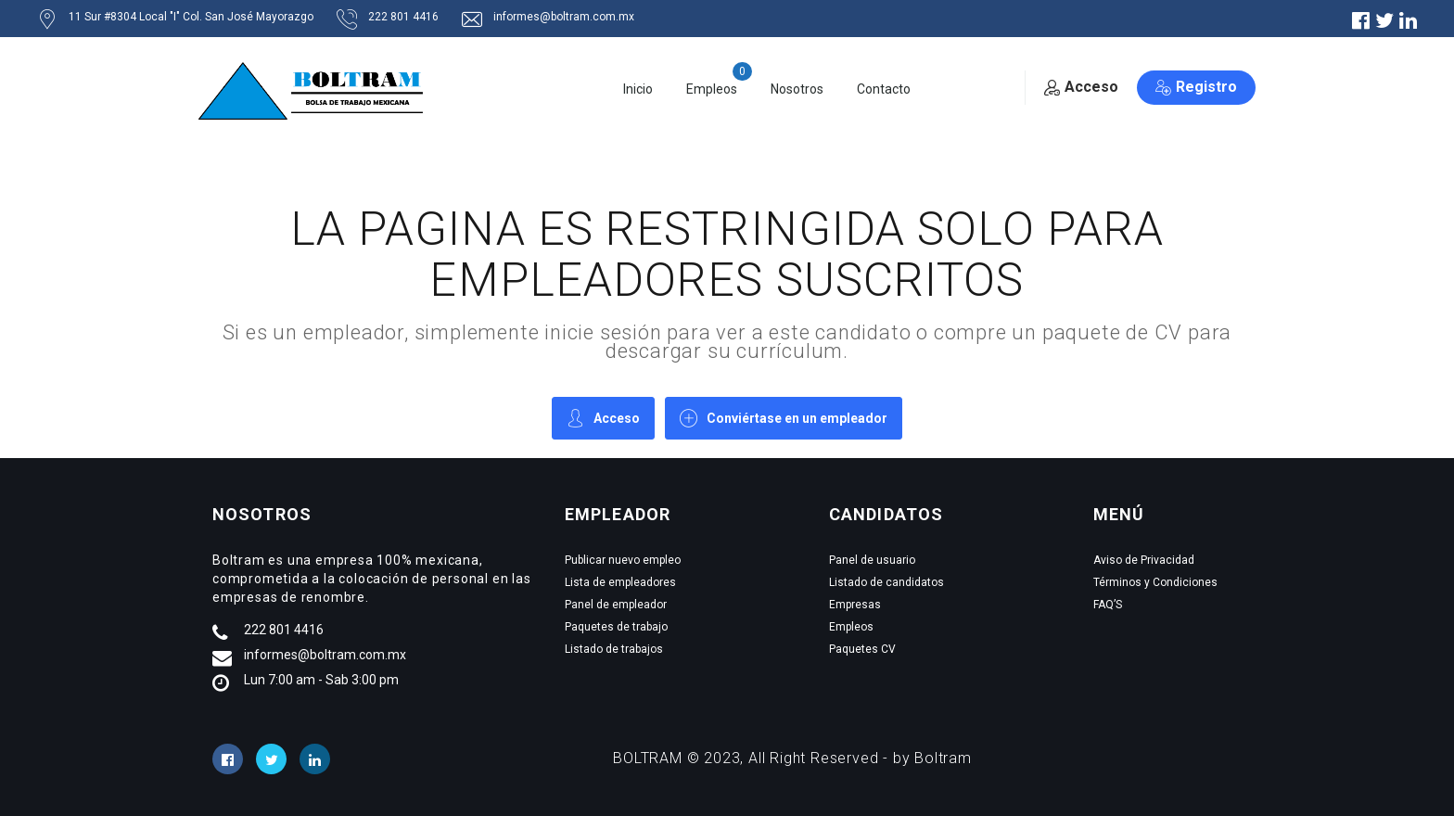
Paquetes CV (862, 649)
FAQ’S (1107, 604)
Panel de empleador (616, 604)
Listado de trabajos (614, 649)
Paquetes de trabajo (616, 626)
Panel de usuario (872, 560)
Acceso (1081, 87)
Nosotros (797, 89)
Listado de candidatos (886, 582)
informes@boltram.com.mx (325, 654)
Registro (1196, 87)
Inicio (638, 89)
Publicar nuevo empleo (623, 560)
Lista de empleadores (620, 582)
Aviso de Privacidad (1143, 560)
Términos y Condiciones (1155, 582)
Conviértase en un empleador (783, 418)
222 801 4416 (284, 629)
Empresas (855, 604)
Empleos (711, 89)
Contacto (884, 89)
